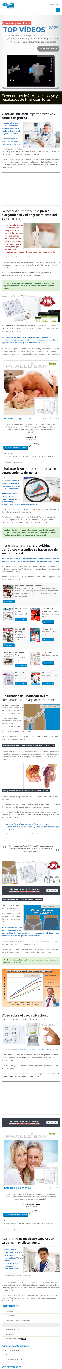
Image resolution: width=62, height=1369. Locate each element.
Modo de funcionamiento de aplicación (17, 1320)
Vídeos (6, 1355)
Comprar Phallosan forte (15, 1339)
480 (45, 418)
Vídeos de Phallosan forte (12, 1329)
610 (45, 1188)
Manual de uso (9, 1334)
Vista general (8, 1311)
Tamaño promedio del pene (13, 1359)
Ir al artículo (8, 601)
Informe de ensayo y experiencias (16, 1325)
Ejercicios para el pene (11, 1350)
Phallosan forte (9, 1316)
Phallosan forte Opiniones (16, 447)
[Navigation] (58, 10)
